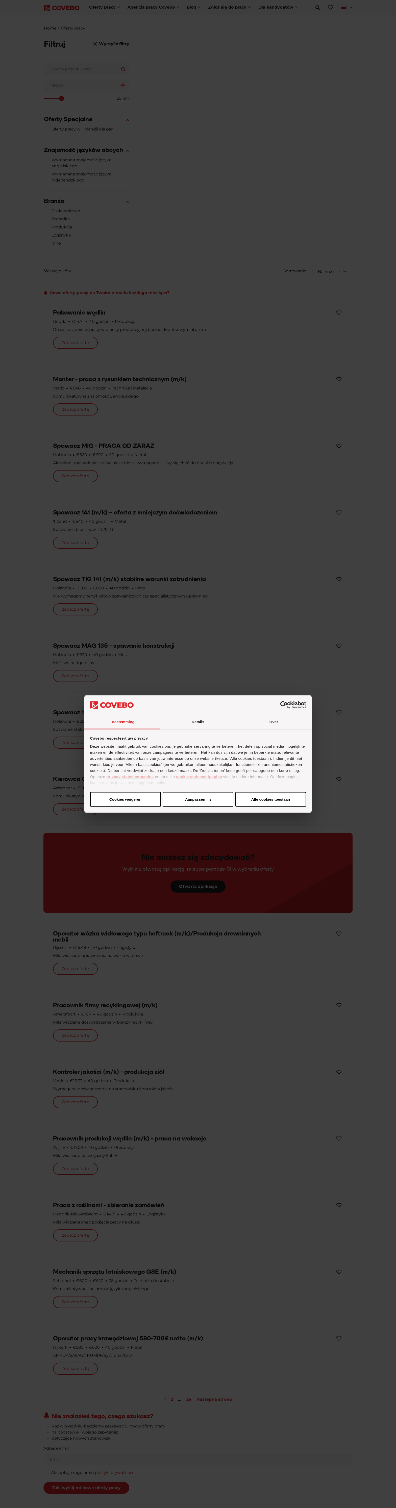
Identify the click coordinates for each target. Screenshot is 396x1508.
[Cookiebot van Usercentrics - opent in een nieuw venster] (284, 705)
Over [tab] (273, 721)
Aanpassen (197, 799)
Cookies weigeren (269, 799)
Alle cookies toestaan (125, 799)
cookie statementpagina (199, 776)
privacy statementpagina (130, 776)
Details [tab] (198, 721)
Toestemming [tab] (122, 721)
